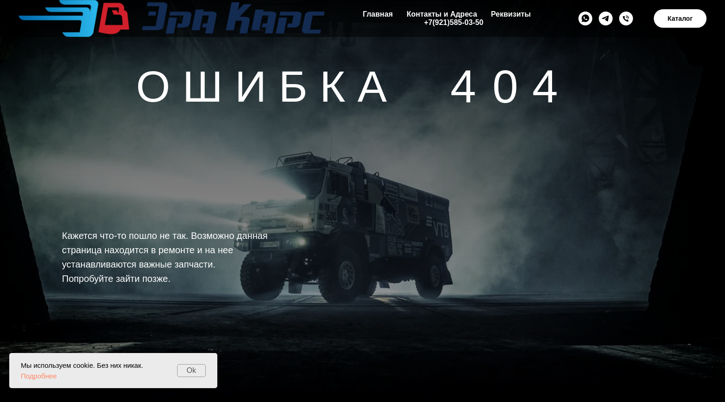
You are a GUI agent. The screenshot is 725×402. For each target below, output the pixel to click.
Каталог (680, 18)
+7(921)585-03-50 (454, 22)
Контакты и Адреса (441, 14)
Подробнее (39, 376)
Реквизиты (511, 14)
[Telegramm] (606, 18)
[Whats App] (585, 18)
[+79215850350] (626, 18)
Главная (377, 14)
